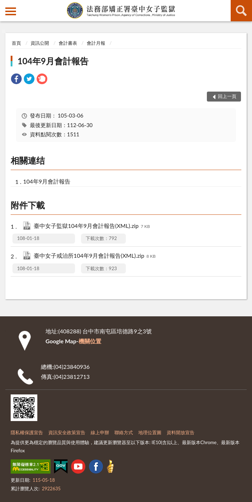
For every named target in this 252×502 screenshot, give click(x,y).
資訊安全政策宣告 (66, 432)
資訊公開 (40, 43)
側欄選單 (10, 11)
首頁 (16, 43)
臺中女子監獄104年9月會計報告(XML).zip (92, 226)
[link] (16, 79)
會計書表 (68, 43)
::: (5, 5)
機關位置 (90, 341)
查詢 (241, 10)
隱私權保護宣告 (27, 432)
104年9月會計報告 (53, 61)
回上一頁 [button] (227, 96)
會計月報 (96, 43)
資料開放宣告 (180, 432)
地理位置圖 (149, 432)
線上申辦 (100, 432)
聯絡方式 (123, 432)
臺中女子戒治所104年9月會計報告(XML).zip (95, 256)
